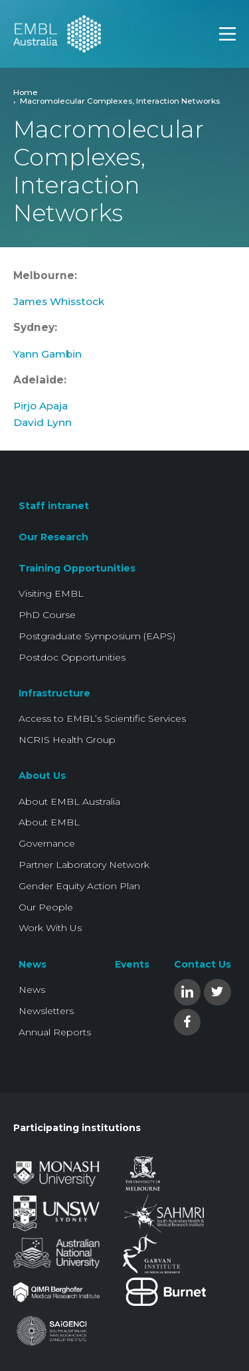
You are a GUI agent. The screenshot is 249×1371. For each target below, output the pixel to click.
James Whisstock (58, 301)
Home (25, 92)
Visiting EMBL (51, 593)
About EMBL (49, 822)
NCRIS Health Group (67, 740)
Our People (46, 907)
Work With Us (50, 928)
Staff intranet (54, 506)
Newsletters (46, 1011)
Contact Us (202, 964)
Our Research (53, 537)
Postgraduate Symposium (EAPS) (97, 636)
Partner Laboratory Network (84, 865)
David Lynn (42, 422)
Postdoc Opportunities (72, 657)
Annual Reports (55, 1032)
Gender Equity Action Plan (79, 886)
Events (132, 964)
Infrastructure (54, 693)
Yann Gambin (47, 354)
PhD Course (47, 615)
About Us (42, 776)
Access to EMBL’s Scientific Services (102, 718)
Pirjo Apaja (40, 405)
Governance (47, 843)
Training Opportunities (77, 568)
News (32, 964)
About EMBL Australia (69, 801)
